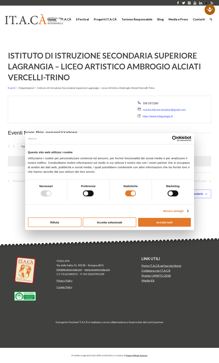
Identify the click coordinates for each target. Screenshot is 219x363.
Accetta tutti (164, 222)
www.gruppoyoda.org (97, 269)
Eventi (11, 87)
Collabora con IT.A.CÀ (155, 270)
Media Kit (147, 280)
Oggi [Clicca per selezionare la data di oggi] (23, 146)
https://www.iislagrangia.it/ (158, 116)
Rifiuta (54, 222)
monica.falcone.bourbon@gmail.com (164, 109)
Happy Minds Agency (137, 355)
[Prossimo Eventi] (14, 146)
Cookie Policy (64, 287)
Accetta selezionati (109, 222)
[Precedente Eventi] (9, 146)
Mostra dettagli (173, 211)
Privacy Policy (64, 280)
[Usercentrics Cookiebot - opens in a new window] (174, 138)
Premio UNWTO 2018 (156, 275)
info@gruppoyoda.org (69, 269)
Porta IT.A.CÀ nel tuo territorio (161, 265)
